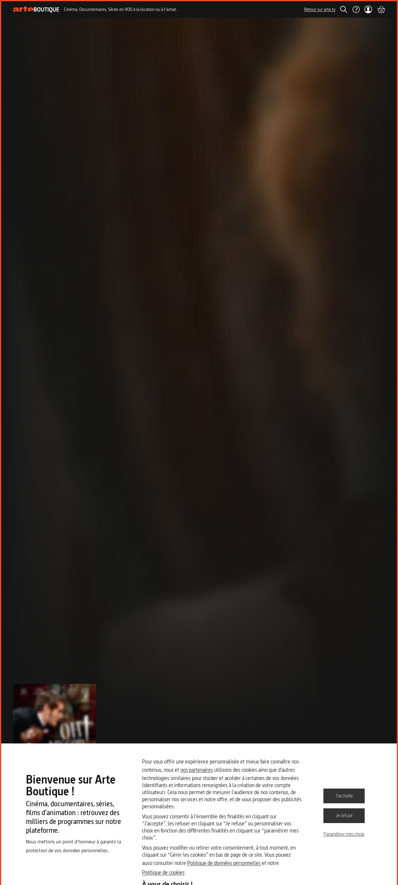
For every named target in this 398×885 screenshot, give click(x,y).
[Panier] (381, 9)
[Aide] (356, 9)
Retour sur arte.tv (319, 9)
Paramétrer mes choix (344, 834)
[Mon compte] (368, 9)
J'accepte (344, 795)
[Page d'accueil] (36, 9)
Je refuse (344, 815)
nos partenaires (196, 770)
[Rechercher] (343, 9)
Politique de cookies (163, 872)
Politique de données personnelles (224, 863)
